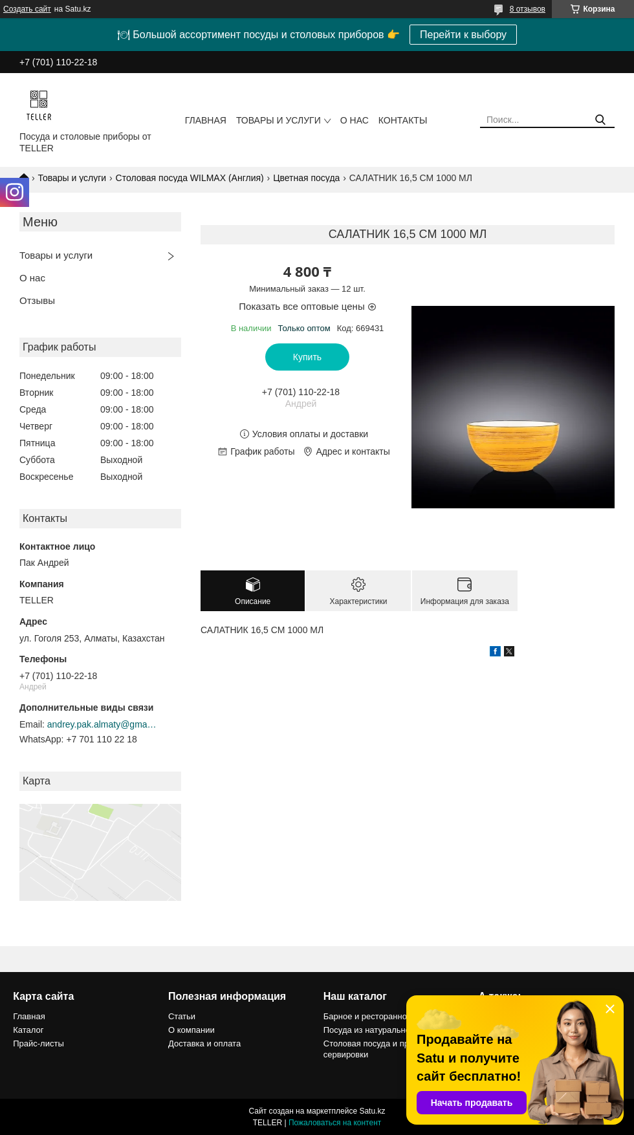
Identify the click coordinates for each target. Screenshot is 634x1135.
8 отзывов (527, 9)
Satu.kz (372, 1111)
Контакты (403, 120)
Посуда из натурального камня (383, 1030)
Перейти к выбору (463, 34)
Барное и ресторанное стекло (381, 1016)
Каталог (28, 1030)
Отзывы (37, 300)
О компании (191, 1030)
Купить (307, 357)
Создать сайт (27, 9)
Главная (205, 120)
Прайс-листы (38, 1043)
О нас (354, 120)
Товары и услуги (278, 120)
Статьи (181, 1016)
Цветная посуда (306, 177)
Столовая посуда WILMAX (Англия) (190, 177)
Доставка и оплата (204, 1043)
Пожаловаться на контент (335, 1122)
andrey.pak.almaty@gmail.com (102, 724)
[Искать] (600, 120)
